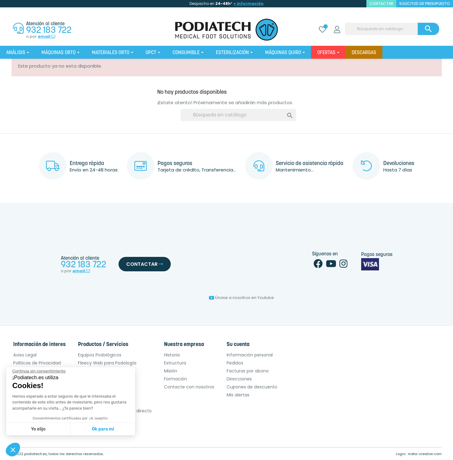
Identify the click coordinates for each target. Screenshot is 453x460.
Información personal (250, 355)
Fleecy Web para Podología (107, 363)
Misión (170, 371)
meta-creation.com (425, 453)
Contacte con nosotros (189, 387)
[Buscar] (392, 29)
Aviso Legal (25, 355)
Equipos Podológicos (99, 355)
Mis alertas (238, 395)
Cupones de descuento (252, 387)
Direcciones (239, 379)
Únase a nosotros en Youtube (241, 298)
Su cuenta (238, 345)
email (46, 36)
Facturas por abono (248, 371)
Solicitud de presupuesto (424, 3)
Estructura (175, 363)
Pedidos (235, 363)
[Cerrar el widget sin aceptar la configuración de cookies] (39, 371)
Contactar (144, 264)
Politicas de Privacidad (37, 363)
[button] (13, 449)
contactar (381, 3)
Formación (175, 379)
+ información (248, 3)
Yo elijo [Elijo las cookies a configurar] (38, 429)
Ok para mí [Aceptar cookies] (103, 429)
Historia (172, 355)
